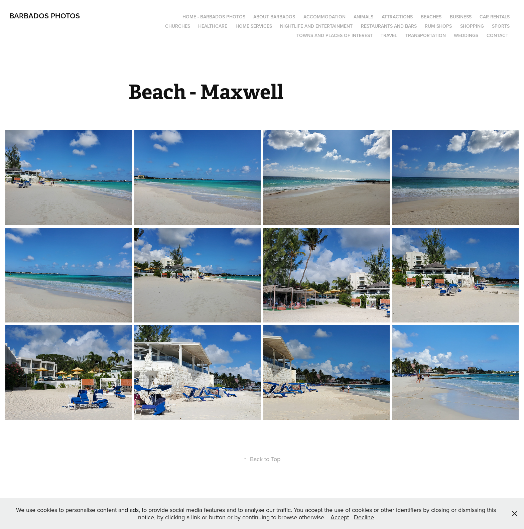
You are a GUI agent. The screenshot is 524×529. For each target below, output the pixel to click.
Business (461, 16)
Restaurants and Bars (389, 26)
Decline (364, 517)
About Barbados (274, 16)
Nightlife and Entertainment (316, 26)
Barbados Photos (44, 15)
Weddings (466, 35)
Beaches (431, 16)
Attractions (397, 16)
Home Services (254, 26)
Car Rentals (495, 16)
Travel (389, 35)
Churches (177, 26)
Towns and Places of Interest (334, 35)
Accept (340, 517)
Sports (501, 26)
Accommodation (324, 16)
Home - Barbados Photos (213, 16)
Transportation (425, 35)
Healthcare (212, 26)
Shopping (472, 26)
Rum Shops (438, 26)
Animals (363, 16)
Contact (497, 35)
